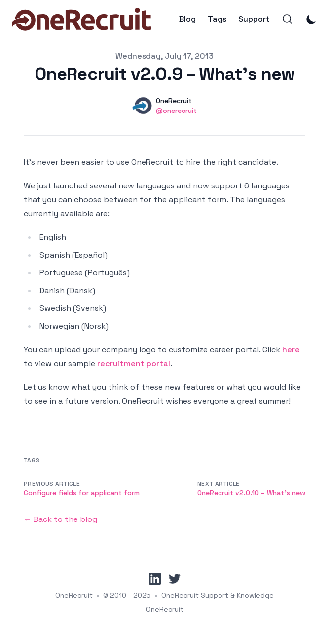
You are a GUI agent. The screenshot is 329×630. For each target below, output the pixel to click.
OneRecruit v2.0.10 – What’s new (251, 492)
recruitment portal (133, 363)
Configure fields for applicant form (82, 492)
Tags (217, 19)
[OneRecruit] (81, 19)
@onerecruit (176, 110)
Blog (187, 19)
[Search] (287, 19)
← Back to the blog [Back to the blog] (60, 519)
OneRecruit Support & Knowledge (217, 595)
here (291, 349)
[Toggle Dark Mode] (311, 19)
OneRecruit (74, 595)
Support (254, 19)
